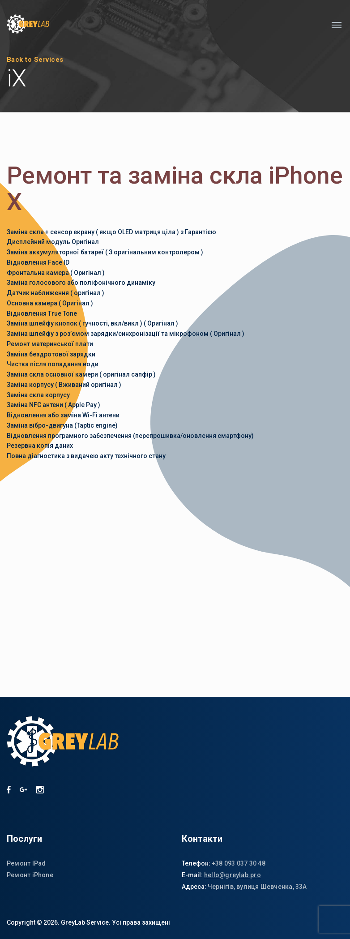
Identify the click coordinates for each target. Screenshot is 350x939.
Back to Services (35, 60)
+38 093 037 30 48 (238, 863)
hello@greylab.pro (232, 875)
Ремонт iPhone (30, 875)
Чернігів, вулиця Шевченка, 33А (257, 886)
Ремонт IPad (26, 863)
